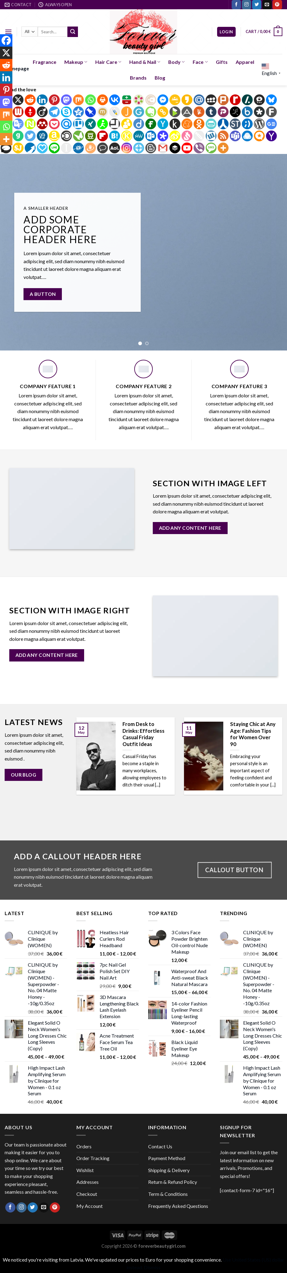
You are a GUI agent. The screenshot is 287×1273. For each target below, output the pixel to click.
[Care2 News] (78, 136)
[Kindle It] (174, 123)
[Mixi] (102, 111)
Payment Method (166, 1158)
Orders (84, 1146)
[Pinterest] (54, 99)
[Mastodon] (66, 99)
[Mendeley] (42, 123)
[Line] (54, 148)
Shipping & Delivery (169, 1170)
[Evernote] (150, 111)
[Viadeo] (42, 111)
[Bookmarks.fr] (138, 99)
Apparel (245, 62)
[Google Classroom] (174, 99)
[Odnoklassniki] (199, 123)
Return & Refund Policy (172, 1182)
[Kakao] (187, 99)
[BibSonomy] (235, 111)
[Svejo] (187, 136)
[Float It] (138, 148)
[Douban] (90, 136)
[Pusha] (30, 148)
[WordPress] (259, 123)
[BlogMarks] (174, 111)
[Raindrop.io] (247, 136)
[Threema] (259, 99)
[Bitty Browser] (114, 123)
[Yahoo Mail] (271, 136)
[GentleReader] (138, 111)
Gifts (222, 62)
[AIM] (102, 123)
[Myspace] (211, 99)
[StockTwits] (235, 123)
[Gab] (18, 136)
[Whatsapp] (90, 99)
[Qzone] (78, 111)
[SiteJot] (18, 148)
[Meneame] (187, 123)
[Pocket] (54, 123)
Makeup (75, 62)
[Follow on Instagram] (246, 4)
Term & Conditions (168, 1194)
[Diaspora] (259, 111)
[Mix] (78, 99)
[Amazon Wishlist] (54, 136)
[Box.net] (247, 111)
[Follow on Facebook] (236, 4)
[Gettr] (30, 111)
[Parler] (223, 111)
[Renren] (223, 123)
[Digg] (42, 136)
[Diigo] (138, 123)
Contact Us (160, 1146)
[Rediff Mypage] (235, 99)
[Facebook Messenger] (162, 99)
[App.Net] (187, 111)
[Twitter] (30, 136)
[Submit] (72, 32)
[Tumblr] (211, 111)
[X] (18, 99)
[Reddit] (30, 99)
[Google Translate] (18, 123)
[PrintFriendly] (211, 123)
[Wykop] (211, 136)
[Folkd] (78, 148)
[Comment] (102, 148)
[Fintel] (150, 123)
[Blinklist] (66, 136)
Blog (160, 78)
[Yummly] (199, 111)
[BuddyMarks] (126, 123)
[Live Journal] (114, 111)
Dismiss (152, 1267)
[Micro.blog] (259, 136)
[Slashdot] (247, 99)
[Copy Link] (162, 111)
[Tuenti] (247, 123)
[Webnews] (18, 111)
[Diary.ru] (150, 99)
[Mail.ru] (199, 99)
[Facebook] (6, 40)
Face (200, 62)
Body (176, 62)
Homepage (17, 68)
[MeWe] (138, 136)
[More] (223, 148)
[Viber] (199, 148)
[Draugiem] (90, 148)
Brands (138, 78)
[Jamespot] (126, 111)
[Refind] (66, 123)
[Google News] (271, 123)
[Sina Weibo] (174, 136)
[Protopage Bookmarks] (162, 136)
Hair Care (108, 62)
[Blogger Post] (150, 148)
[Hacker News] (162, 123)
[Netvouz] (30, 123)
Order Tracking (92, 1158)
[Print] (102, 99)
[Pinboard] (90, 111)
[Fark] (271, 111)
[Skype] (66, 111)
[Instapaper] (66, 148)
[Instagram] (126, 148)
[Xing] (90, 123)
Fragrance (44, 62)
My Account (89, 1206)
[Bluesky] (271, 99)
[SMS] (211, 148)
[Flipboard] (102, 136)
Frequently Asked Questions (178, 1206)
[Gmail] (162, 148)
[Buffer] (174, 148)
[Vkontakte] (114, 99)
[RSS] (223, 136)
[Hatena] (114, 136)
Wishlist (85, 1170)
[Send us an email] (267, 4)
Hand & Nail (144, 62)
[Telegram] (54, 111)
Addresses (87, 1182)
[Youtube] (187, 148)
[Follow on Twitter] (256, 4)
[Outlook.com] (150, 136)
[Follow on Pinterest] (277, 4)
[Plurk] (223, 99)
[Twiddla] (199, 136)
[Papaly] (42, 148)
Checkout (86, 1194)
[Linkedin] (42, 99)
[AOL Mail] (114, 148)
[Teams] (235, 136)
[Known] (126, 136)
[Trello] (78, 123)
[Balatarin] (126, 99)
